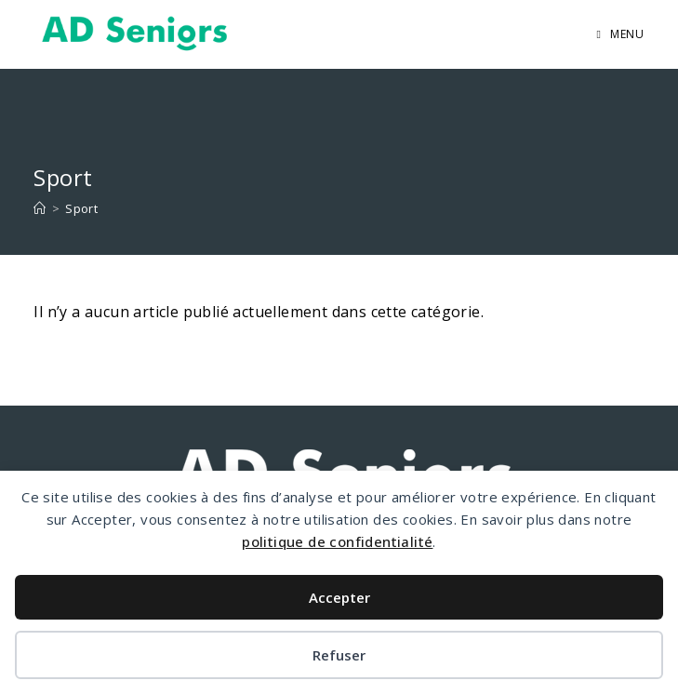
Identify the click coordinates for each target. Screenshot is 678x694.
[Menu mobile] (621, 34)
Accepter (339, 597)
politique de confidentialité (337, 541)
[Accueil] (39, 208)
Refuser (339, 655)
